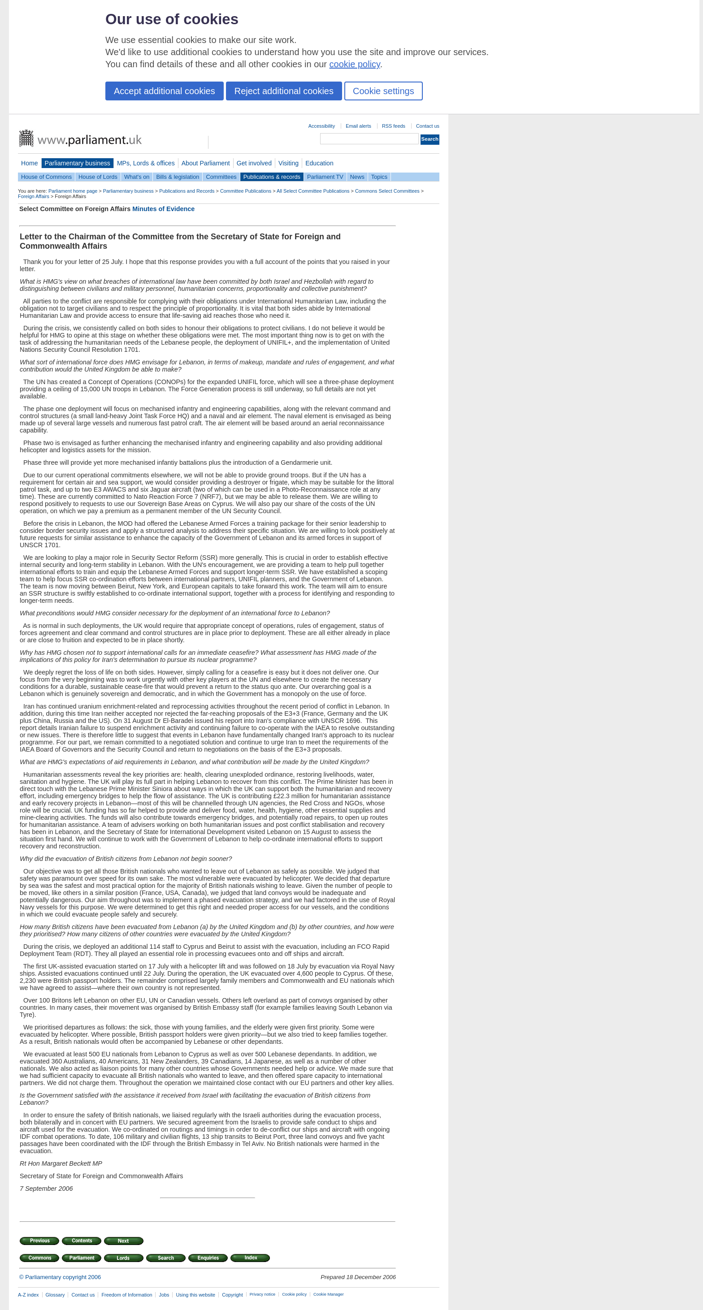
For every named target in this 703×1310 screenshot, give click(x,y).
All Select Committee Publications (313, 191)
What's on (137, 176)
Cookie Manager (328, 1294)
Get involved (254, 163)
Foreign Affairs (33, 196)
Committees (221, 176)
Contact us (427, 126)
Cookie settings (383, 91)
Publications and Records (186, 191)
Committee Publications (245, 191)
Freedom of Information (126, 1294)
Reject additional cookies (284, 91)
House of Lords (97, 176)
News (357, 176)
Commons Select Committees (387, 191)
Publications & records (271, 176)
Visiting (288, 163)
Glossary (55, 1294)
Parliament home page (72, 191)
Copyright (232, 1294)
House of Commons (46, 176)
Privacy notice (262, 1294)
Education (319, 163)
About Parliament (206, 163)
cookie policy (355, 64)
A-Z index (28, 1294)
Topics (379, 176)
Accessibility (321, 126)
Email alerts (358, 126)
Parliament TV (325, 176)
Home (29, 163)
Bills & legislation (177, 176)
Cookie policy (294, 1294)
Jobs (164, 1294)
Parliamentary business (77, 163)
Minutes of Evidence (163, 208)
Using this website (195, 1294)
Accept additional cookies (164, 91)
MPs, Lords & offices (146, 163)
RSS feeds (393, 126)
